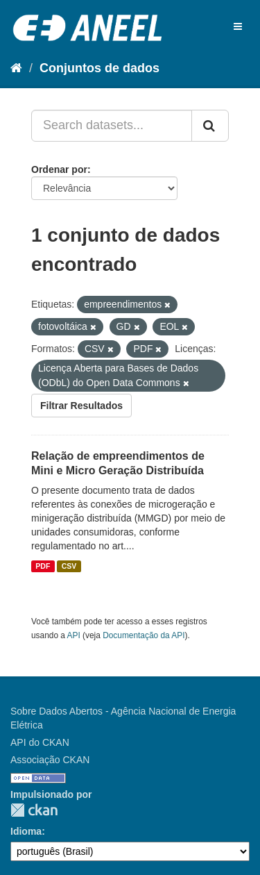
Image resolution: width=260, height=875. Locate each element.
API (73, 635)
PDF (42, 566)
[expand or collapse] (238, 26)
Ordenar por (59, 169)
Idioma (26, 831)
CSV (69, 566)
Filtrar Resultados (81, 405)
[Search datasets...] (111, 126)
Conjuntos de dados (99, 68)
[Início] (16, 68)
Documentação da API (143, 635)
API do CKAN (39, 742)
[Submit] (210, 126)
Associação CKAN (49, 759)
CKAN (34, 810)
